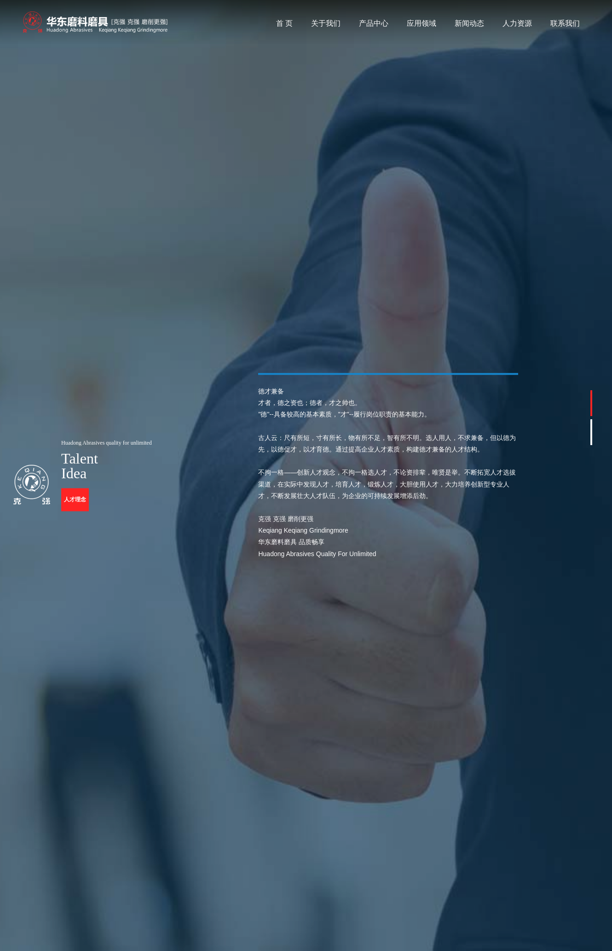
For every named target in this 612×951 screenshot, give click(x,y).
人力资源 (517, 23)
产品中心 (373, 23)
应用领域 (421, 23)
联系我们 (565, 23)
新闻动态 (469, 23)
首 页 (284, 23)
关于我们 (326, 23)
